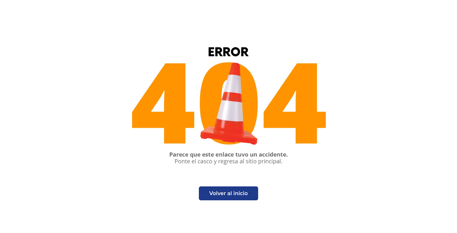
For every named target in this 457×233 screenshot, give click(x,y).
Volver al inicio (228, 193)
